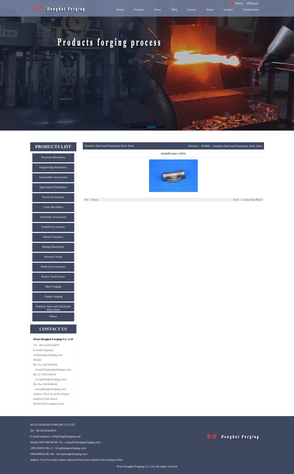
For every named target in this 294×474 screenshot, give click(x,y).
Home (120, 9)
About (210, 9)
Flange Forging (53, 296)
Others (53, 316)
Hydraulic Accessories (53, 216)
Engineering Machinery (53, 167)
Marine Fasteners (53, 236)
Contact (228, 9)
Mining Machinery (53, 246)
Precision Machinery (53, 157)
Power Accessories (53, 197)
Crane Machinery (53, 207)
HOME (205, 146)
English (252, 3)
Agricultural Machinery (53, 187)
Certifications (251, 9)
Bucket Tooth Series (53, 276)
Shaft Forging (53, 286)
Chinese (237, 3)
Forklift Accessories (53, 226)
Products (139, 9)
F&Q (174, 9)
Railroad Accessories (53, 266)
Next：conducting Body (247, 199)
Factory (191, 9)
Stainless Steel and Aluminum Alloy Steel (53, 308)
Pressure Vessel (53, 256)
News (157, 9)
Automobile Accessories (53, 177)
